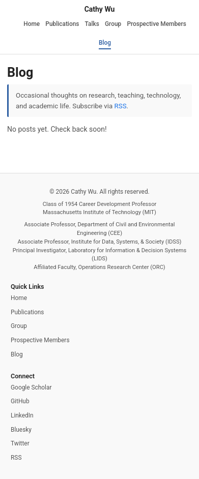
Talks (92, 23)
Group (113, 23)
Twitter (20, 443)
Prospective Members (156, 23)
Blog (105, 42)
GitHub (20, 401)
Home (31, 23)
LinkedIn (22, 415)
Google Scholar (31, 387)
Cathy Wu (99, 9)
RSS (121, 106)
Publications (62, 23)
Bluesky (21, 429)
